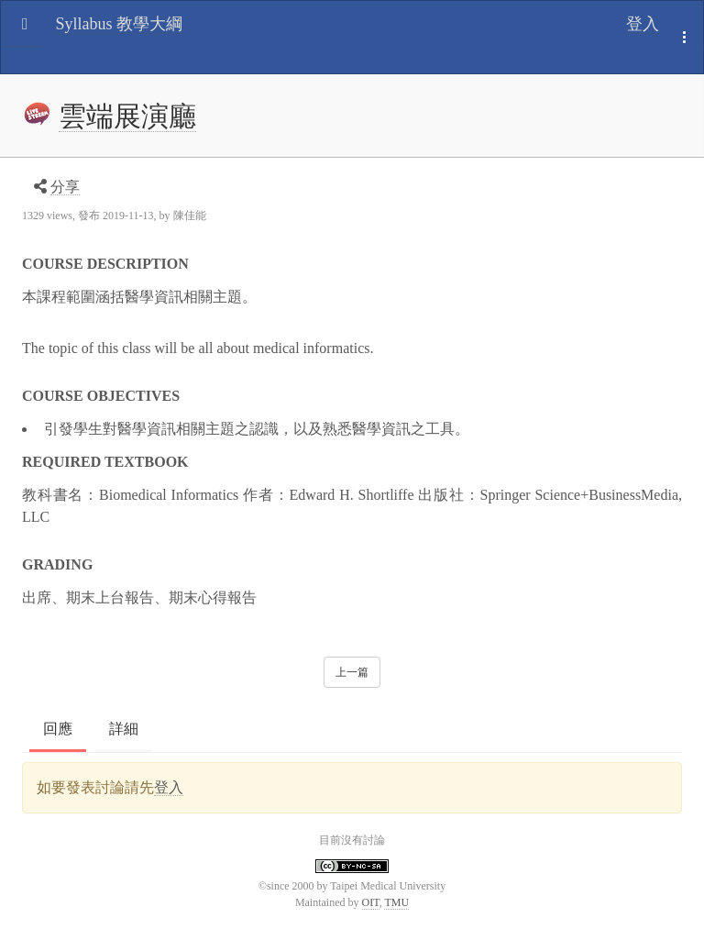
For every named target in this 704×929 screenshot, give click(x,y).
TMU (396, 902)
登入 (642, 24)
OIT (371, 902)
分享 (65, 186)
